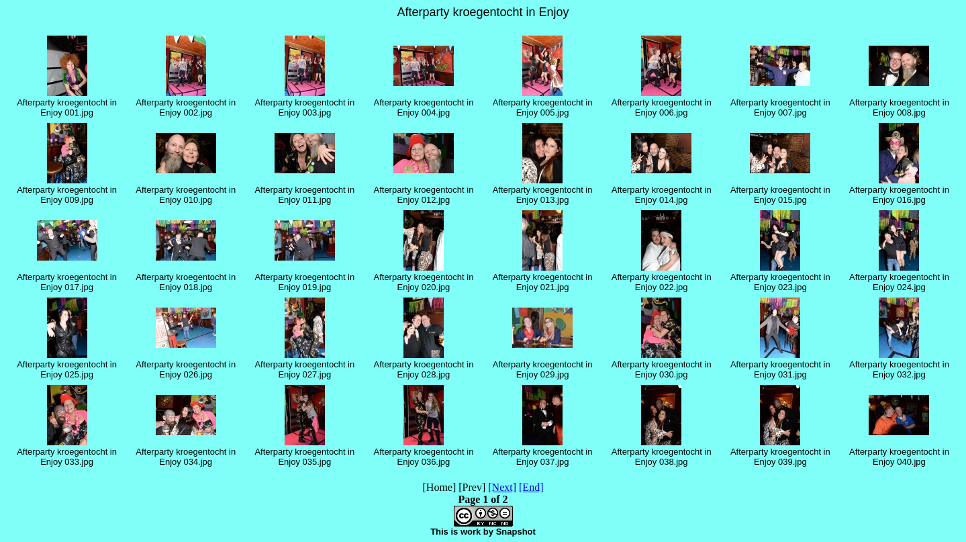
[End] (531, 487)
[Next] (502, 487)
